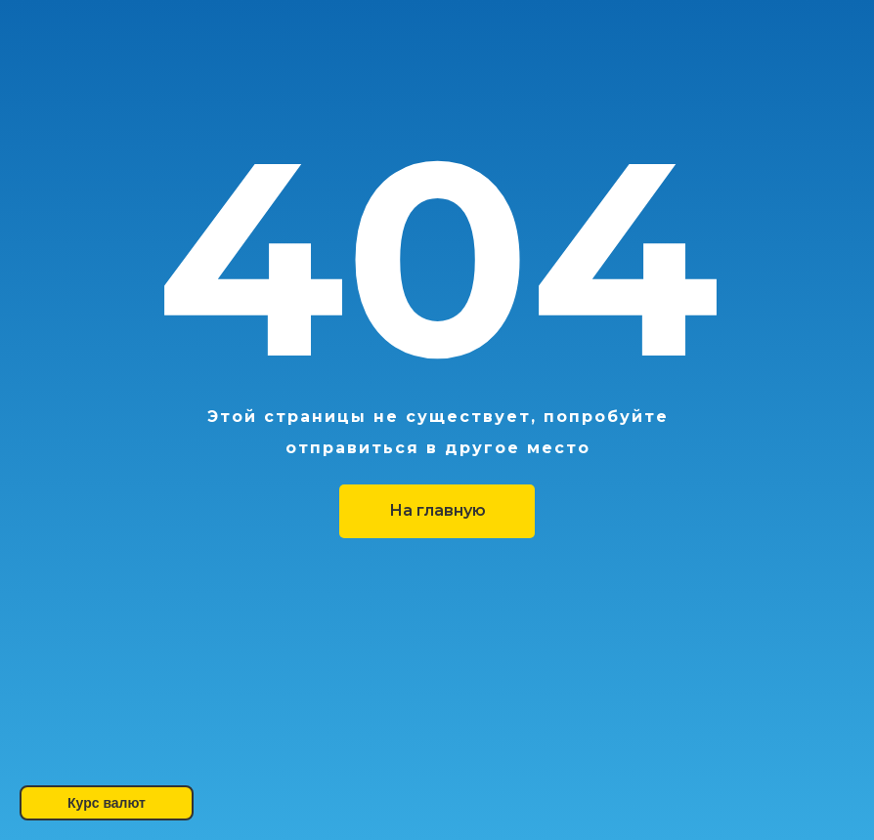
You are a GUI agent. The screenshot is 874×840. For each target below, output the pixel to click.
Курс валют (106, 803)
